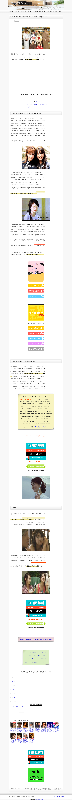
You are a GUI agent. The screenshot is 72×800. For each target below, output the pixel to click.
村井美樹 (42, 789)
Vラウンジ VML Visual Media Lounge (20, 796)
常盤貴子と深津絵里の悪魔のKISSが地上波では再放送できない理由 (13, 730)
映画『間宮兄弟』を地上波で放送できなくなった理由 (36, 104)
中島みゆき (37, 788)
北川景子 (52, 788)
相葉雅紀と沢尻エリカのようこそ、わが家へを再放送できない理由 (56, 730)
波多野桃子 (50, 789)
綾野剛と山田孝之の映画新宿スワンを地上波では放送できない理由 (25, 741)
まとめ (27, 107)
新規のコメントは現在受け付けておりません (20, 788)
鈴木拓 (54, 789)
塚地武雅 (55, 788)
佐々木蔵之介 (41, 788)
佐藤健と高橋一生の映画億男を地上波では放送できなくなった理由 (37, 730)
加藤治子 (49, 788)
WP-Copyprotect (40, 799)
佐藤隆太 (45, 788)
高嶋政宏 (60, 789)
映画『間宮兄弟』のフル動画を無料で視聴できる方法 (36, 105)
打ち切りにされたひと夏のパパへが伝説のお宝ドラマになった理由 (49, 730)
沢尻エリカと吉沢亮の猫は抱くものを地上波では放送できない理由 (31, 730)
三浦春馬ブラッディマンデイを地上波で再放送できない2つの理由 (13, 741)
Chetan (36, 799)
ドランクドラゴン (32, 788)
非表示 (37, 101)
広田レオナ (35, 789)
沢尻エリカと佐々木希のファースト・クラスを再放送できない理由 (25, 730)
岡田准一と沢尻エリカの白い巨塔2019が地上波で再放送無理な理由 (44, 730)
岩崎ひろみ (60, 788)
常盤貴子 (31, 789)
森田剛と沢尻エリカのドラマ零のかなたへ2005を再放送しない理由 (19, 730)
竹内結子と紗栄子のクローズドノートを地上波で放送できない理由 (31, 741)
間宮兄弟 (56, 789)
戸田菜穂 (39, 789)
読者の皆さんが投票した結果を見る (17, 706)
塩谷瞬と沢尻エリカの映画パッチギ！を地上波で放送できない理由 (19, 741)
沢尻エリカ (46, 789)
